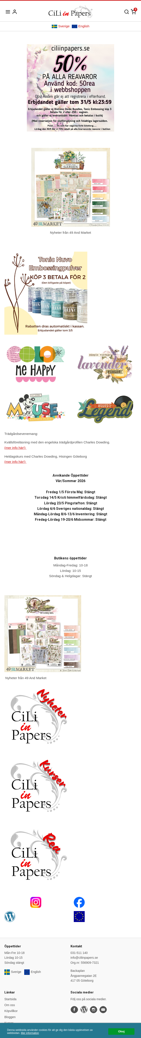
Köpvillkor (11, 1011)
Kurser (8, 1023)
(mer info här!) (15, 448)
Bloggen (9, 1017)
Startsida (10, 999)
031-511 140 (79, 953)
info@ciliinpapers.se (84, 957)
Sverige (61, 26)
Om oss (9, 1005)
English (80, 26)
